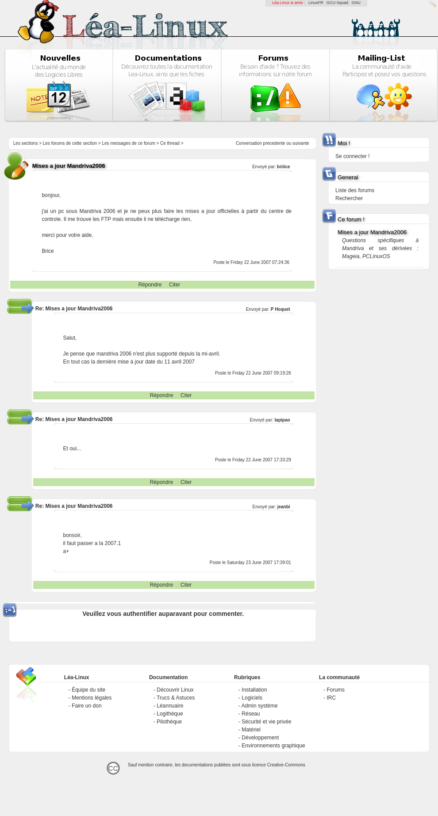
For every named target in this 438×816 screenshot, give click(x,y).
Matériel (251, 730)
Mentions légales (91, 698)
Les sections (25, 143)
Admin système (260, 706)
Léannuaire (170, 706)
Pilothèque (169, 722)
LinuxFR (315, 2)
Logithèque (170, 714)
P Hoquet (280, 309)
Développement (260, 738)
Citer (174, 285)
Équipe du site (88, 690)
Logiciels (252, 698)
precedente (274, 143)
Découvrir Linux (175, 690)
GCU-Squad (337, 2)
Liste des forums (354, 190)
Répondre (150, 285)
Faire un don (86, 706)
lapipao (282, 420)
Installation (254, 690)
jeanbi (283, 506)
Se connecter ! (352, 156)
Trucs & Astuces (176, 698)
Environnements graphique (273, 746)
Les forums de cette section (70, 143)
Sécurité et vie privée (266, 722)
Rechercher (349, 198)
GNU (356, 2)
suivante (300, 143)
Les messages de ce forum (128, 143)
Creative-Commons (286, 764)
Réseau (251, 714)
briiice (283, 166)
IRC (331, 698)
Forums (336, 690)
